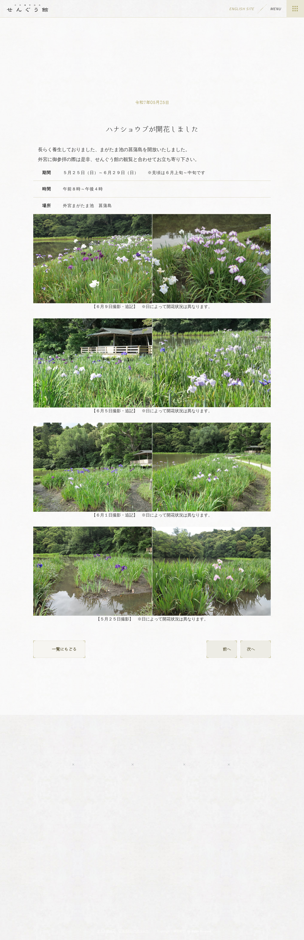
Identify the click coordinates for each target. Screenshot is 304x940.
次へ (255, 649)
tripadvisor (262, 764)
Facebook (102, 764)
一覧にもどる (59, 649)
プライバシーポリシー (133, 930)
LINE (206, 764)
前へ (222, 649)
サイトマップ (106, 930)
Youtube (40, 764)
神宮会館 (219, 892)
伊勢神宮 (152, 892)
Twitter (157, 764)
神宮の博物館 (84, 892)
